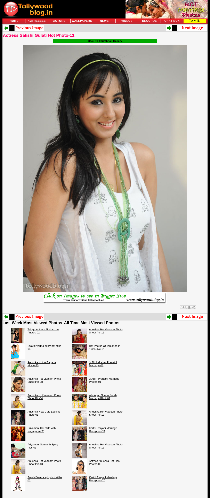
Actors (59, 20)
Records (149, 20)
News (104, 20)
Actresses (37, 20)
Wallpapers (82, 20)
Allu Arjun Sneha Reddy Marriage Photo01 (103, 397)
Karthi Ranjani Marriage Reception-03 (103, 430)
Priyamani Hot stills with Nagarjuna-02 (41, 430)
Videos (126, 20)
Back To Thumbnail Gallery (105, 41)
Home (14, 20)
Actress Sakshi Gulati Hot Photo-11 (38, 35)
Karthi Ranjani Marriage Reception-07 (103, 479)
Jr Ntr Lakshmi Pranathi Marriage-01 (103, 364)
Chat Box (172, 20)
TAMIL (194, 20)
